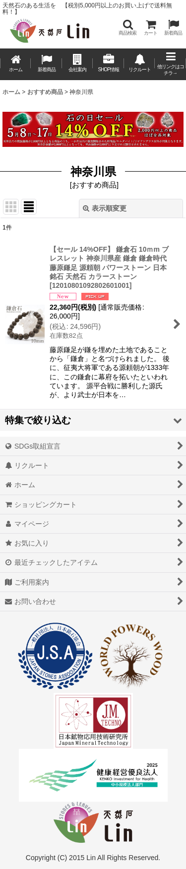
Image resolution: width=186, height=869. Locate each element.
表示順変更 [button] (104, 208)
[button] (127, 27)
